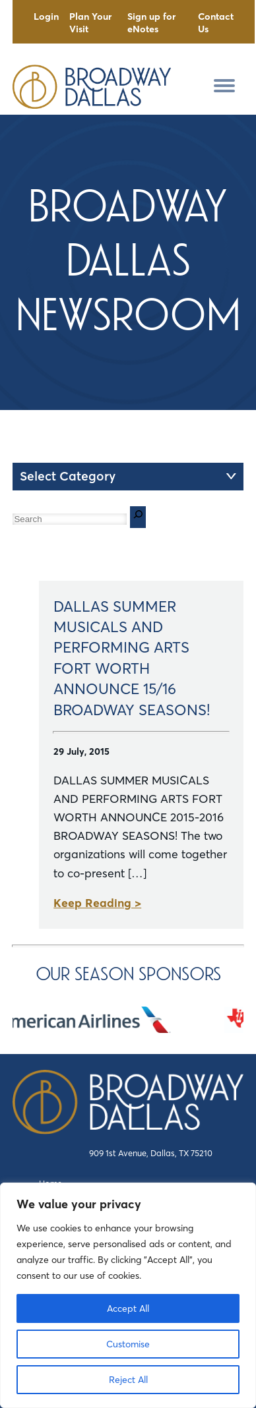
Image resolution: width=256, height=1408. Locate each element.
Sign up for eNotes (151, 23)
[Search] (138, 517)
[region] (128, 1295)
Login (46, 16)
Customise (128, 1344)
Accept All (128, 1308)
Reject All (128, 1380)
